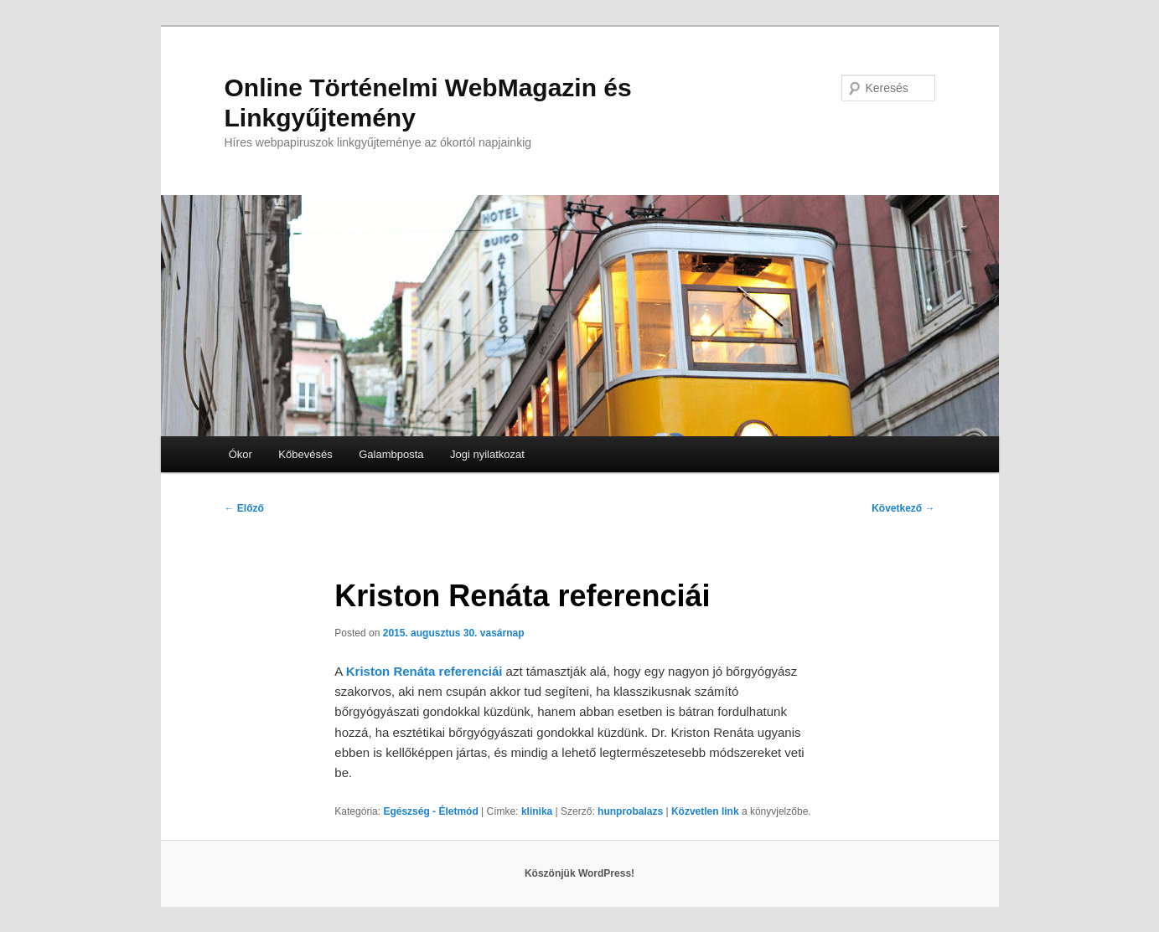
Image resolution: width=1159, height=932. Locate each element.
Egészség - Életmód (430, 811)
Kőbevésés (305, 454)
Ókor (240, 454)
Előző (244, 508)
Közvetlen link (706, 811)
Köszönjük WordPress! (579, 873)
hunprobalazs (630, 811)
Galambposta (391, 454)
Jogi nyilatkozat (487, 454)
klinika (536, 811)
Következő (903, 508)
